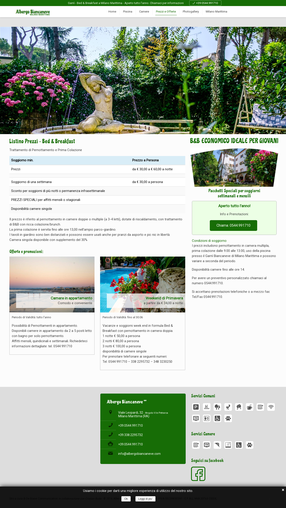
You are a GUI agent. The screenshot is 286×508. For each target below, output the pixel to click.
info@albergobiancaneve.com (139, 453)
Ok (126, 498)
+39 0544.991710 (207, 3)
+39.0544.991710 (130, 425)
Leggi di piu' (145, 498)
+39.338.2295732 (130, 435)
